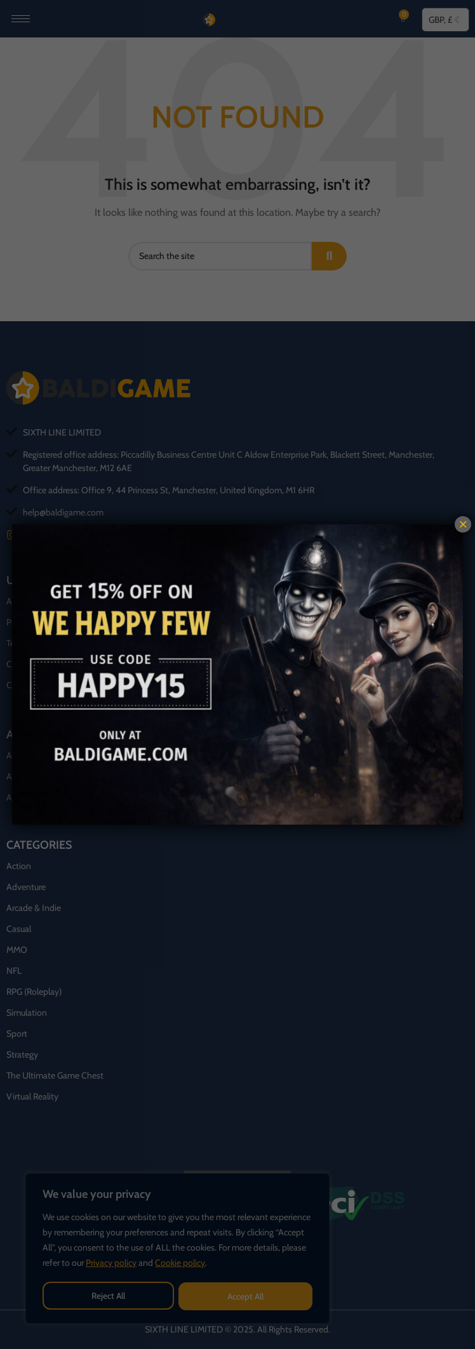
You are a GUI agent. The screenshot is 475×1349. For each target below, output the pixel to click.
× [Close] (462, 524)
